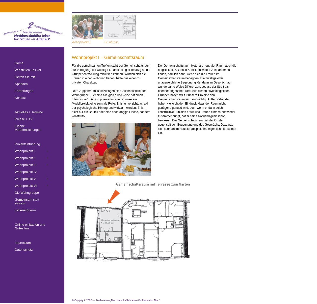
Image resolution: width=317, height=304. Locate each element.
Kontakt (20, 98)
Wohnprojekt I (25, 151)
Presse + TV (24, 119)
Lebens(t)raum (25, 210)
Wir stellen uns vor (28, 70)
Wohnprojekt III (25, 165)
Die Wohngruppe (27, 192)
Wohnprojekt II (25, 158)
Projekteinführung (27, 144)
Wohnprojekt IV (26, 172)
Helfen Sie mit (25, 77)
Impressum (23, 243)
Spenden (21, 84)
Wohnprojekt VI (26, 186)
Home (19, 63)
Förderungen (24, 91)
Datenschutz (24, 249)
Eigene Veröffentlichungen (28, 128)
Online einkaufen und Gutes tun (30, 226)
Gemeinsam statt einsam (27, 201)
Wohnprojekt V (25, 179)
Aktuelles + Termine (29, 112)
